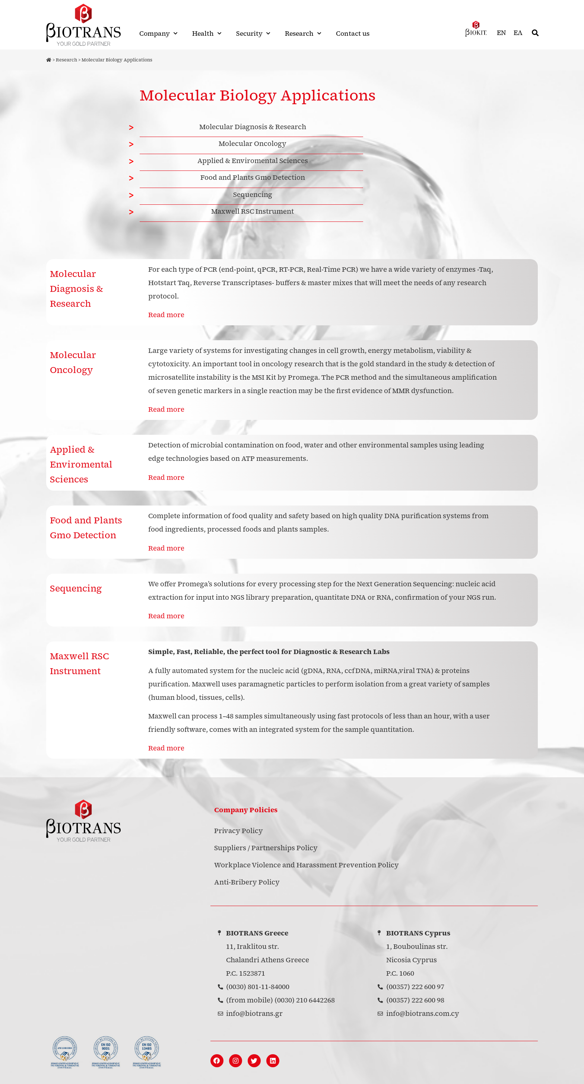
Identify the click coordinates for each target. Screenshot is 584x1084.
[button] (535, 33)
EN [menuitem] (501, 32)
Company (158, 33)
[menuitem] (501, 33)
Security (253, 33)
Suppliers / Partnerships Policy (266, 840)
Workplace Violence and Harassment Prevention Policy (306, 857)
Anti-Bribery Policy (247, 874)
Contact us (352, 33)
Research (303, 33)
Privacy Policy (238, 823)
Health (206, 33)
